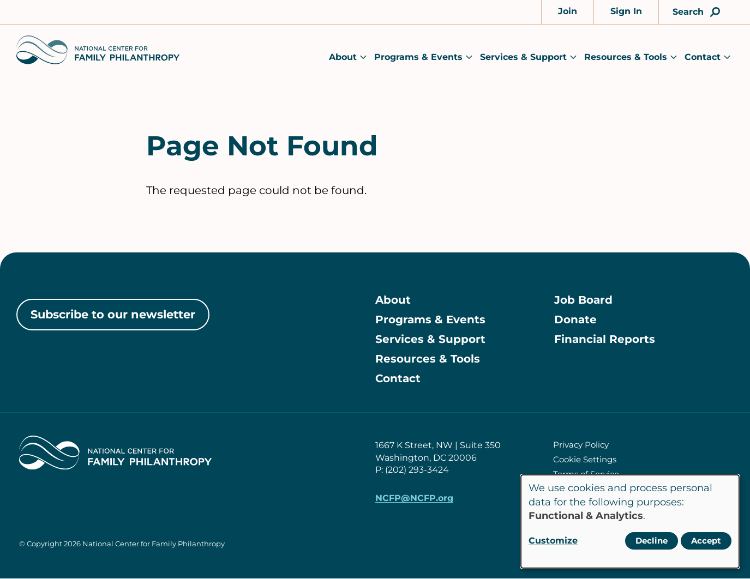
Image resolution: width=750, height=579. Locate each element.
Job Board (583, 300)
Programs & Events (418, 57)
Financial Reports (604, 339)
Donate (575, 320)
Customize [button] (553, 540)
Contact (703, 57)
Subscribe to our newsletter (113, 314)
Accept (706, 540)
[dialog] (630, 521)
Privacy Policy (581, 444)
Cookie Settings (584, 459)
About (343, 57)
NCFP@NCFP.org (414, 498)
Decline (651, 540)
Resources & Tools (625, 57)
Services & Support (523, 57)
